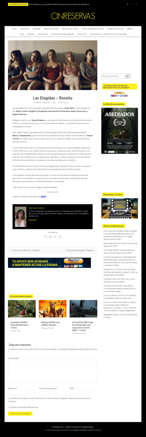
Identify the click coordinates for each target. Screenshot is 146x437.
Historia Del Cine (51, 29)
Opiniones (24, 29)
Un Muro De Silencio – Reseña (25, 250)
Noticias (30, 34)
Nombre (12, 388)
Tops (22, 34)
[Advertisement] (52, 281)
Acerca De (82, 34)
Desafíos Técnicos (115, 29)
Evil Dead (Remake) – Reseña (80, 250)
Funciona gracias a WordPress (58, 430)
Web (72, 388)
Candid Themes (94, 430)
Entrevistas (43, 34)
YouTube (134, 4)
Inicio (14, 29)
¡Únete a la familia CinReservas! (23, 407)
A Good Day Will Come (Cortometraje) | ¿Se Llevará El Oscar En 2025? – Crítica (82, 326)
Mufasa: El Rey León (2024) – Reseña (50, 323)
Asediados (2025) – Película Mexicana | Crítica (19, 325)
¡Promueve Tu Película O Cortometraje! (108, 34)
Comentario (14, 358)
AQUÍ (43, 196)
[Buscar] (127, 76)
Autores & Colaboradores (62, 34)
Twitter (136, 4)
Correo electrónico (48, 388)
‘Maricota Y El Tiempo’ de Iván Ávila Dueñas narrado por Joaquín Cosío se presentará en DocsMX (121, 272)
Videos (130, 29)
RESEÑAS (38, 102)
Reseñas (36, 29)
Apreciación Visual (70, 29)
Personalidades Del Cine (93, 29)
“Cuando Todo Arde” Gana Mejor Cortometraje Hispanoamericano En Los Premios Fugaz (120, 288)
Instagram (131, 4)
